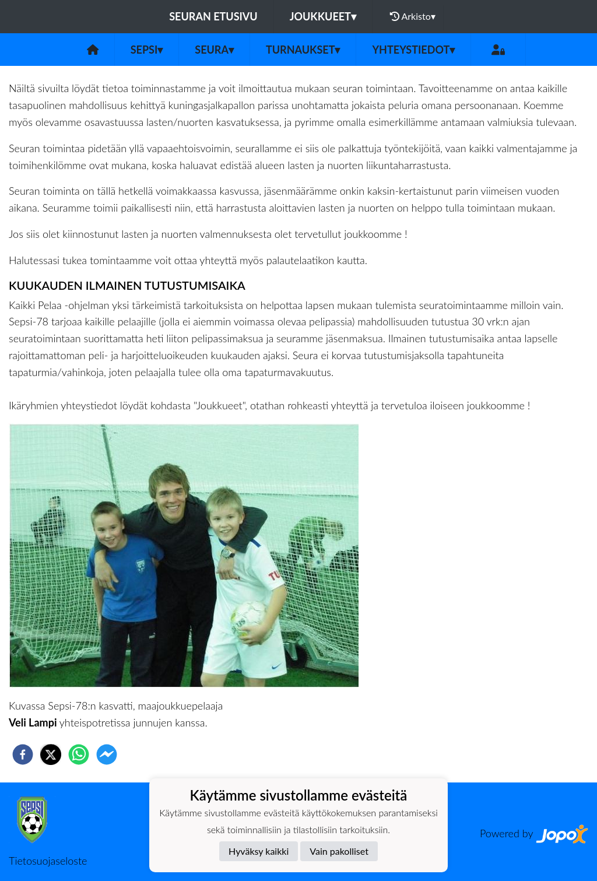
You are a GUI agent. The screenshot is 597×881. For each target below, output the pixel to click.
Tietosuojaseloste (48, 860)
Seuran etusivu (213, 16)
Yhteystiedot (413, 49)
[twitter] (50, 754)
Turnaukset (303, 49)
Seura (214, 49)
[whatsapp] (78, 754)
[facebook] (22, 754)
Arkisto (413, 16)
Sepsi (147, 49)
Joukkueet (323, 16)
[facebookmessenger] (106, 754)
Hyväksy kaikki (259, 851)
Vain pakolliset (339, 851)
